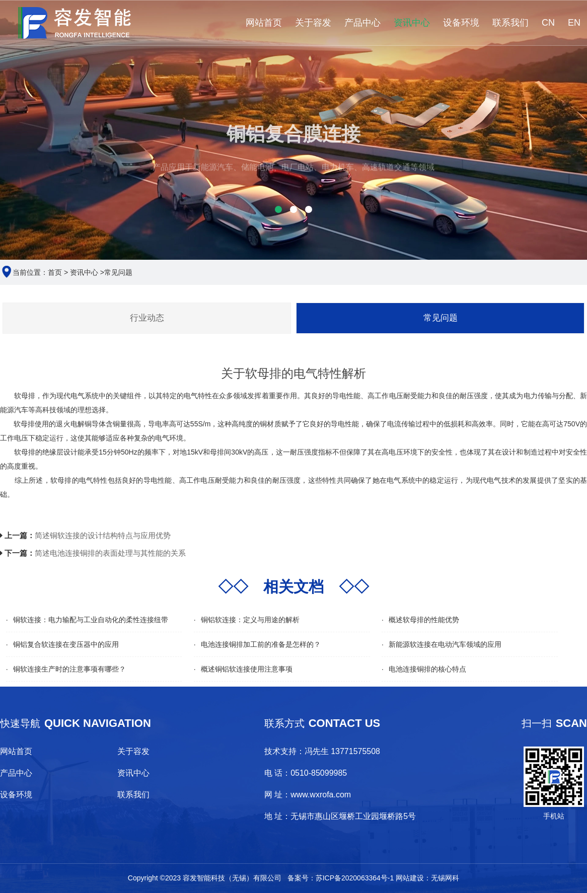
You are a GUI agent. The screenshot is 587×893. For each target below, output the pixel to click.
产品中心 (362, 23)
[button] (278, 209)
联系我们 (510, 23)
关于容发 (313, 23)
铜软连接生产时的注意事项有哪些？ (69, 669)
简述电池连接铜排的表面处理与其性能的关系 (110, 553)
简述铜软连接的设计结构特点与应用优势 (103, 535)
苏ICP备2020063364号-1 (355, 878)
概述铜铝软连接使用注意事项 (246, 669)
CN (548, 23)
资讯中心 (412, 23)
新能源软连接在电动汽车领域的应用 (445, 644)
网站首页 (264, 23)
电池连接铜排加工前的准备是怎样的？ (261, 644)
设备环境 (461, 23)
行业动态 (147, 318)
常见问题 (118, 272)
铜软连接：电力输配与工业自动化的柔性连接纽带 (90, 620)
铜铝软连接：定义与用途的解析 (250, 620)
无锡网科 (445, 878)
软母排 (24, 424)
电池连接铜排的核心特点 (427, 669)
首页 (55, 272)
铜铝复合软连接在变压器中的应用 (66, 644)
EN (574, 23)
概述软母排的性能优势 (424, 620)
